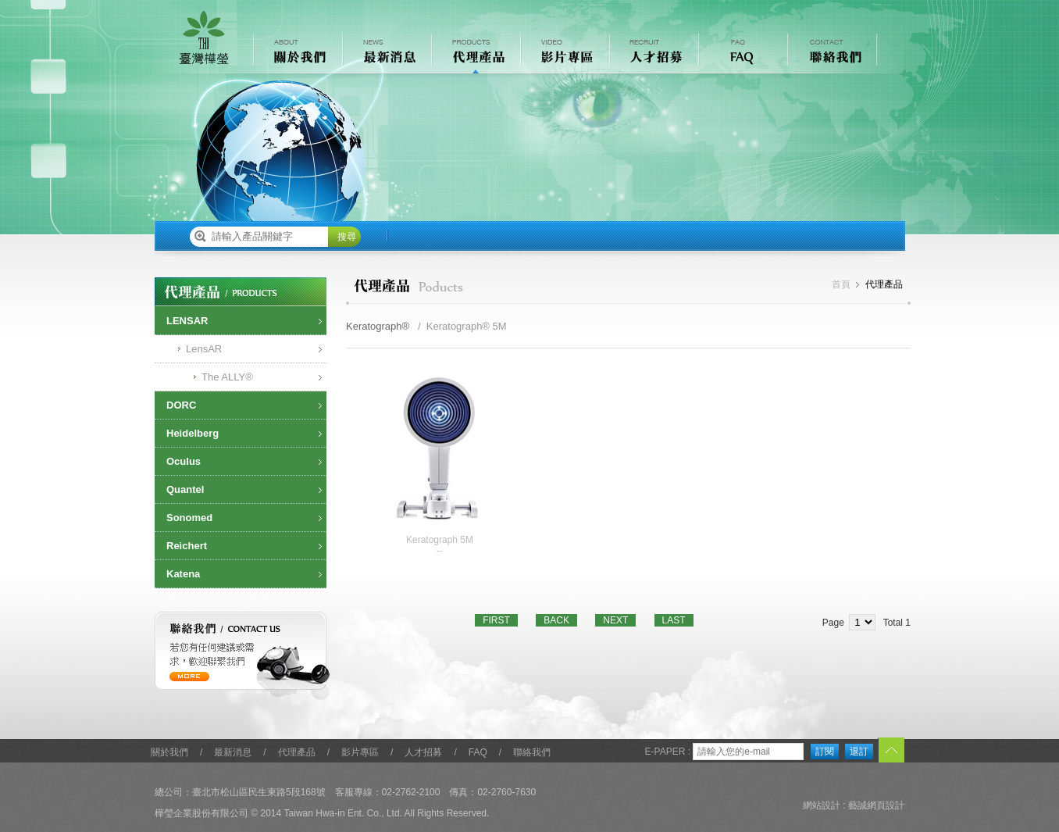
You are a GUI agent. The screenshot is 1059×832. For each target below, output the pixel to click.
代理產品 (297, 752)
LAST (674, 620)
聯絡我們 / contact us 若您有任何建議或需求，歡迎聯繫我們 (242, 656)
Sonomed (189, 517)
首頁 (841, 284)
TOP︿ (890, 751)
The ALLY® (227, 377)
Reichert (186, 546)
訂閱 (824, 751)
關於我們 (169, 752)
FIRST (496, 620)
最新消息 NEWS (385, 53)
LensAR (204, 349)
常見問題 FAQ (741, 53)
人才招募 (423, 752)
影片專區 (360, 752)
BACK (556, 620)
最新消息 (232, 752)
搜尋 (346, 236)
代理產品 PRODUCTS (474, 53)
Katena (183, 574)
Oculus (183, 461)
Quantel (185, 489)
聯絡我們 (532, 752)
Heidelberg (192, 433)
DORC (181, 405)
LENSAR (187, 321)
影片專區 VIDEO (563, 53)
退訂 (859, 751)
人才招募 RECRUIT (652, 53)
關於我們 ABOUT (296, 53)
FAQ (478, 752)
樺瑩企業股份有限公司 (204, 37)
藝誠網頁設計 (876, 805)
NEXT (615, 620)
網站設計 (821, 805)
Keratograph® (377, 326)
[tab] (240, 321)
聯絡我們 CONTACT (830, 53)
